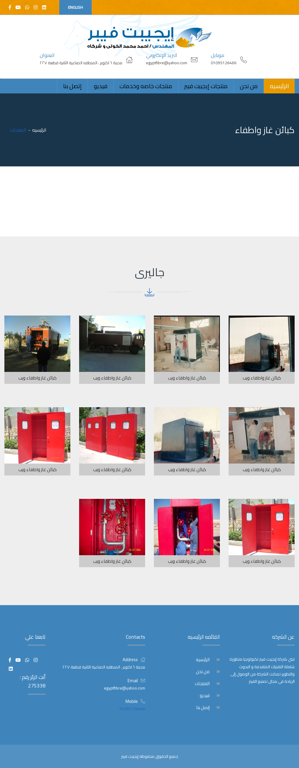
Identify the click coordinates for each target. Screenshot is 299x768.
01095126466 (224, 63)
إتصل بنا (72, 86)
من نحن (249, 86)
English (75, 7)
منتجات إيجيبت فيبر (206, 86)
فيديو (100, 86)
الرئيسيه (279, 86)
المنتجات (202, 684)
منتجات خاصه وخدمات (145, 86)
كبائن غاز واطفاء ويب (262, 378)
